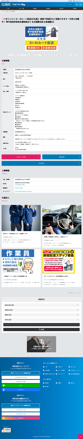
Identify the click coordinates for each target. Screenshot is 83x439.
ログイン (70, 4)
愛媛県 (35, 8)
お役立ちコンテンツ (76, 370)
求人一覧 (21, 8)
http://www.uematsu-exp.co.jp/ (23, 191)
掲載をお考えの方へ (77, 1)
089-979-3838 (19, 188)
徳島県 (48, 8)
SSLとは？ (6, 427)
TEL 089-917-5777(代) (21, 377)
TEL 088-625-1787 (21, 410)
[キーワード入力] (41, 325)
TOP (8, 8)
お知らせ (60, 367)
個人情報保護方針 (75, 374)
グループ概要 (61, 370)
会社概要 (70, 1)
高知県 (74, 8)
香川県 (61, 8)
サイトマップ (61, 374)
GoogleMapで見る (20, 184)
